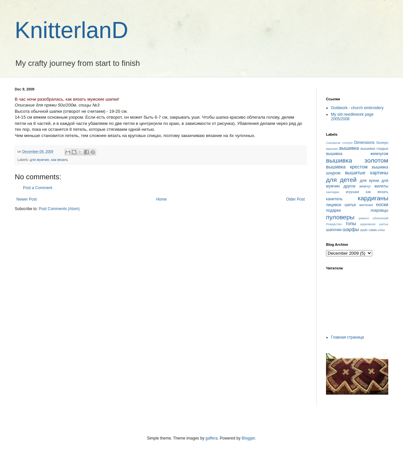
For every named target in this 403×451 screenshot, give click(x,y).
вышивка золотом (357, 160)
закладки (332, 192)
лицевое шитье (341, 205)
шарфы (351, 229)
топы (350, 223)
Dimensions (364, 142)
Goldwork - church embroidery (357, 108)
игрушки (352, 192)
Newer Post (26, 199)
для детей (341, 179)
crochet (347, 143)
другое (349, 186)
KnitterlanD (71, 30)
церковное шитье (374, 224)
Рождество (334, 224)
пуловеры (340, 217)
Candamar (333, 143)
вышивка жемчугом (357, 153)
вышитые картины (366, 172)
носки (382, 204)
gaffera (211, 438)
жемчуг (365, 186)
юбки (381, 230)
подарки (333, 210)
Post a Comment (37, 188)
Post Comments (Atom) (59, 208)
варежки (332, 148)
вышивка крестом (347, 166)
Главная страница (347, 337)
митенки (366, 205)
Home (161, 199)
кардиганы (373, 198)
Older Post (295, 199)
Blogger (248, 438)
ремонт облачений (373, 218)
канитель (334, 199)
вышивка (349, 148)
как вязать (59, 160)
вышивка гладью (374, 148)
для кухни (369, 180)
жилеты (381, 186)
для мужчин (39, 160)
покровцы (379, 210)
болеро (382, 143)
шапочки (333, 229)
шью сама (368, 230)
